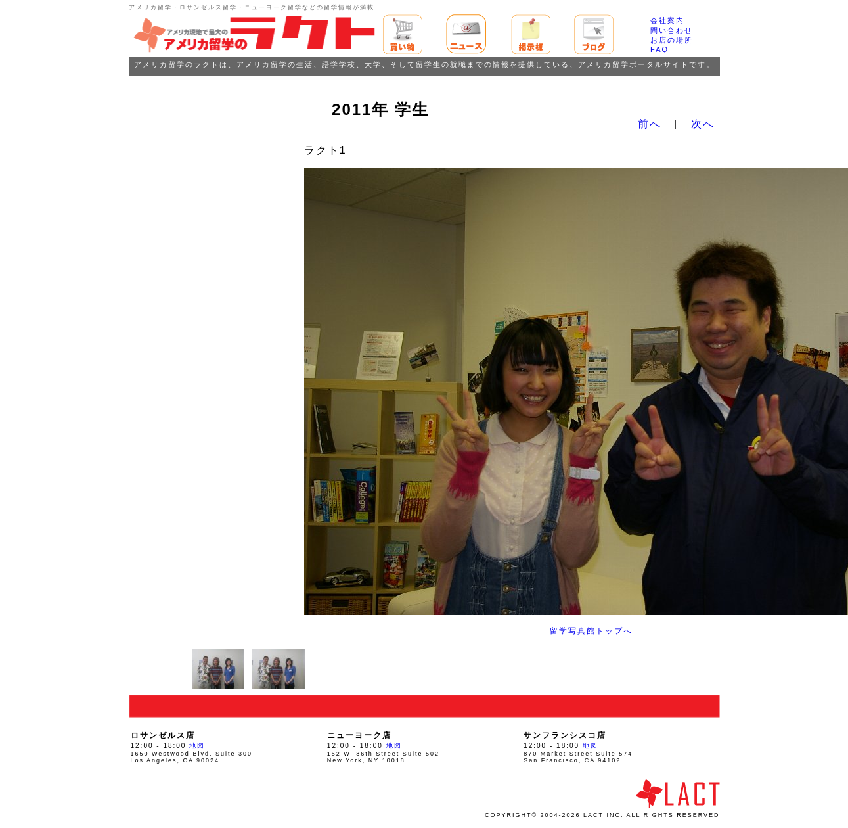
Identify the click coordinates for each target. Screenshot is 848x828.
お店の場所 (671, 40)
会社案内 (667, 20)
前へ (649, 123)
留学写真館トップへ (591, 630)
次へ (703, 123)
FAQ (659, 49)
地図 (197, 745)
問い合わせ (671, 30)
